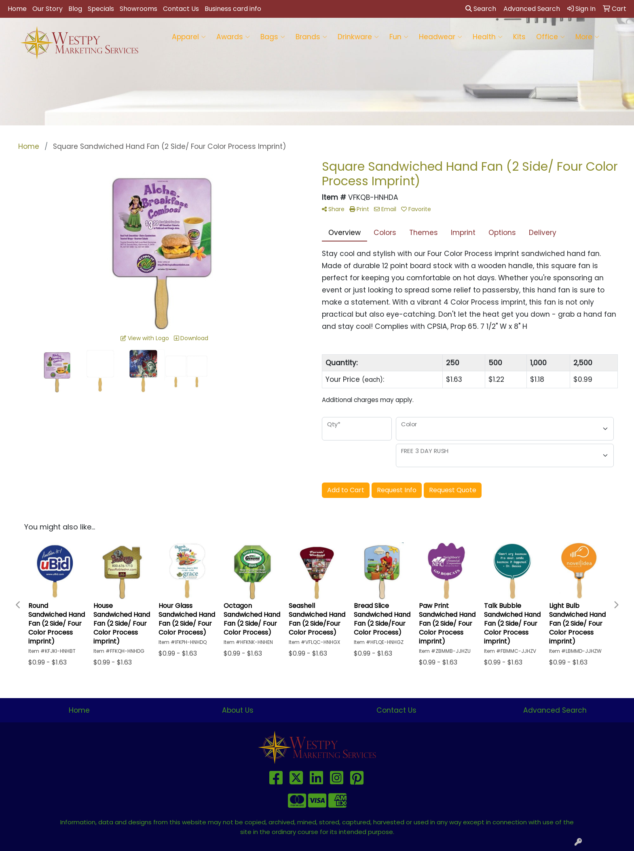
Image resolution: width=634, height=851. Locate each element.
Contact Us (181, 8)
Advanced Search (555, 710)
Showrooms (138, 8)
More (587, 37)
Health (488, 37)
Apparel (189, 37)
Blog (75, 8)
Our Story (47, 8)
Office (550, 37)
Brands (311, 37)
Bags (272, 37)
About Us (238, 710)
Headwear (440, 37)
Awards (233, 37)
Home (17, 8)
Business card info (233, 8)
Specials (101, 8)
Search (480, 8)
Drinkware (358, 37)
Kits (519, 37)
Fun (398, 37)
